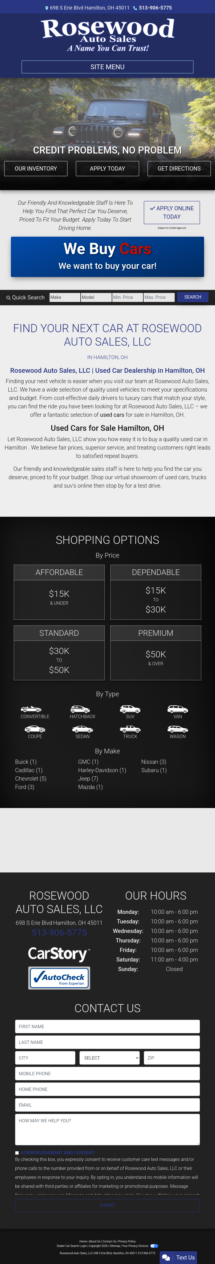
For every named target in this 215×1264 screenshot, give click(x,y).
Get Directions (179, 168)
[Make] (65, 297)
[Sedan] (82, 732)
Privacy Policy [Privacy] (127, 1241)
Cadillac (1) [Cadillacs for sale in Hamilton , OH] (29, 770)
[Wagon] (177, 732)
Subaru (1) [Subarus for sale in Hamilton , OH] (154, 770)
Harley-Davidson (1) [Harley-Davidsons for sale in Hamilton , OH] (102, 770)
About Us (95, 1241)
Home (83, 1241)
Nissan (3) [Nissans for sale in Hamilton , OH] (154, 761)
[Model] (96, 297)
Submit (107, 1205)
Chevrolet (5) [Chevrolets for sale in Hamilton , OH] (30, 778)
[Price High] (159, 297)
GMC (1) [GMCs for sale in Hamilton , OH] (88, 761)
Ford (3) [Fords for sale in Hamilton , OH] (24, 787)
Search (193, 297)
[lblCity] (45, 1058)
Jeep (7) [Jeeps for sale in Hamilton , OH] (88, 778)
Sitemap (115, 1245)
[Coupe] (35, 732)
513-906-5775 (155, 8)
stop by (115, 485)
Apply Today (107, 168)
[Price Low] (127, 297)
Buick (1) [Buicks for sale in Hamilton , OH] (26, 761)
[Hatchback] (82, 712)
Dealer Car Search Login (72, 1245)
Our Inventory (36, 168)
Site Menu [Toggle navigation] (107, 67)
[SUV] (130, 712)
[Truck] (130, 732)
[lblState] (110, 1058)
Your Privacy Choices (140, 1245)
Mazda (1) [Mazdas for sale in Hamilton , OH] (90, 787)
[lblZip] (172, 1058)
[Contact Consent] (17, 1153)
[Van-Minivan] (177, 712)
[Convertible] (35, 712)
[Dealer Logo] (107, 35)
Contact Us (109, 1241)
